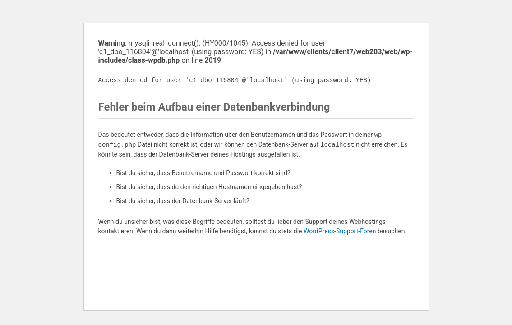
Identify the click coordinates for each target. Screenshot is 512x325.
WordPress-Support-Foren (340, 231)
